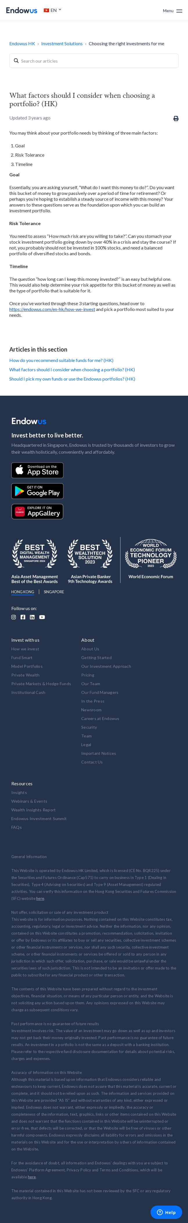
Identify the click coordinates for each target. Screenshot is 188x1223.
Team (86, 735)
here (40, 898)
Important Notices (98, 753)
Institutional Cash (28, 692)
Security (89, 727)
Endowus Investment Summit (39, 818)
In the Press (92, 701)
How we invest (25, 648)
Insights (19, 792)
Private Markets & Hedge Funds (41, 683)
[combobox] (94, 60)
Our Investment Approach (106, 666)
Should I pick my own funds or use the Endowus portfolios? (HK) (72, 378)
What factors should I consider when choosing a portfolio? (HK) (72, 369)
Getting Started (96, 657)
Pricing (87, 674)
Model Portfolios (27, 666)
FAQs (16, 827)
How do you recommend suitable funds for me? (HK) (61, 360)
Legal (86, 744)
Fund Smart (22, 657)
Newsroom (91, 709)
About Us (90, 648)
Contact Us (92, 761)
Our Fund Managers (99, 692)
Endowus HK (22, 43)
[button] (52, 10)
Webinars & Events (29, 801)
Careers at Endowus (100, 718)
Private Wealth (25, 674)
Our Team (90, 683)
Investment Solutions (62, 43)
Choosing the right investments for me (126, 43)
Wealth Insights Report (33, 809)
